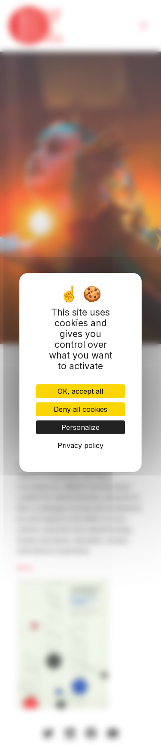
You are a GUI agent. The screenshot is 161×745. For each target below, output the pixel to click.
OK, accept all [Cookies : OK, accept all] (80, 391)
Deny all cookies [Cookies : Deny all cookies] (80, 409)
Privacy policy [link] (80, 445)
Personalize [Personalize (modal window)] (80, 427)
